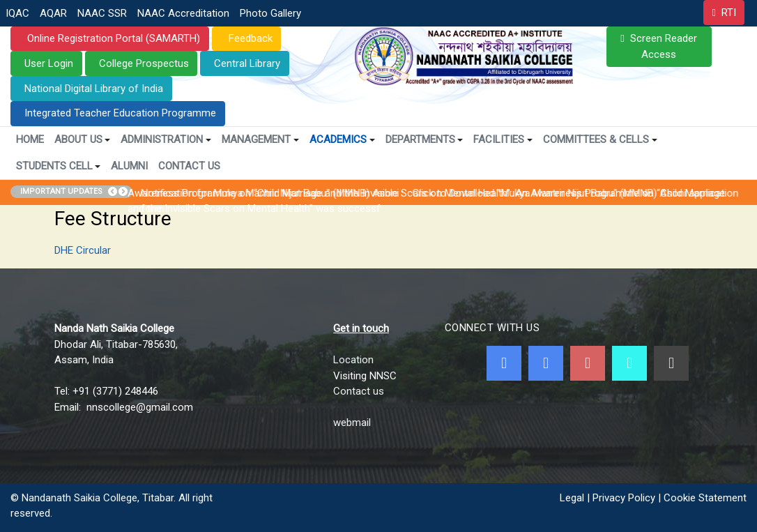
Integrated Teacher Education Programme (120, 113)
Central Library (247, 63)
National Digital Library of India (93, 88)
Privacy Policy (623, 498)
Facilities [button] (503, 139)
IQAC (17, 13)
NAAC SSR (102, 13)
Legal (572, 498)
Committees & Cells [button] (600, 139)
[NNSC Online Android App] (629, 363)
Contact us (358, 391)
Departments (424, 139)
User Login (48, 63)
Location (353, 360)
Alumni (129, 166)
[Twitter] (545, 363)
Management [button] (260, 139)
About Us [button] (82, 139)
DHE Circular (82, 250)
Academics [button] (342, 139)
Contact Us (189, 166)
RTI (728, 12)
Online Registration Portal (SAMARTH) (112, 38)
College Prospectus (144, 63)
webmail (352, 422)
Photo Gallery (270, 13)
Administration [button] (166, 139)
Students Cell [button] (58, 166)
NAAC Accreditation (183, 13)
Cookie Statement (705, 498)
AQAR (53, 13)
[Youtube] (587, 363)
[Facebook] (504, 363)
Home (30, 139)
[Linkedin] (671, 363)
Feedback (249, 38)
